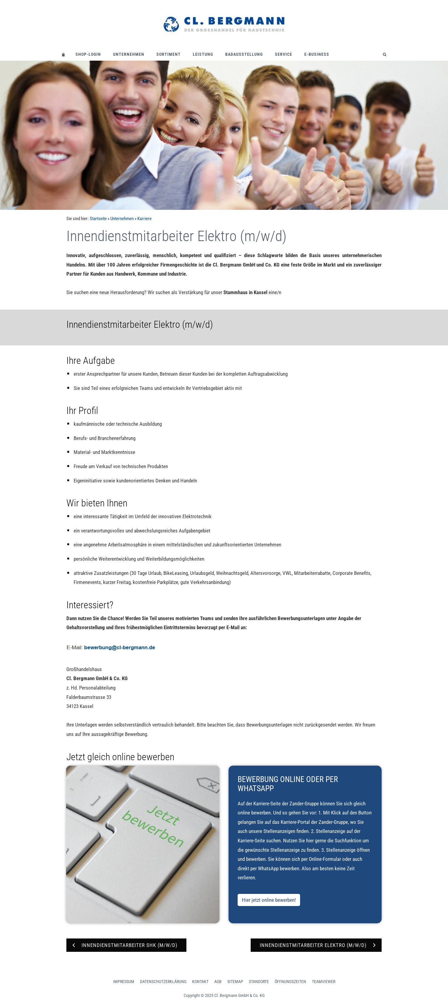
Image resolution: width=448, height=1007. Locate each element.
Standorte (259, 981)
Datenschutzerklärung (163, 981)
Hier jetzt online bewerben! (269, 900)
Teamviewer (323, 981)
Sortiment (168, 54)
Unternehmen (128, 54)
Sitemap (235, 981)
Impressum (123, 981)
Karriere (144, 218)
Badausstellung (244, 54)
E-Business (316, 54)
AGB (218, 981)
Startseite (98, 218)
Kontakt (200, 981)
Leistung (203, 54)
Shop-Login (88, 54)
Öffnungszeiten (290, 981)
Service (283, 54)
